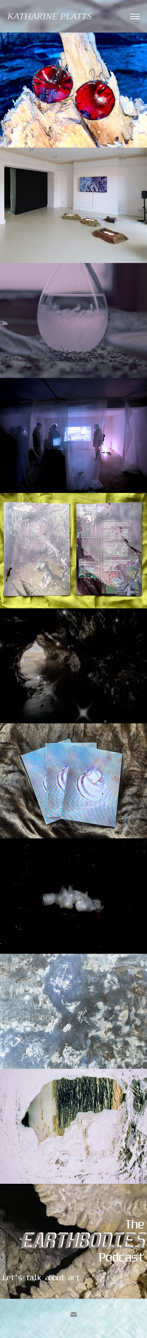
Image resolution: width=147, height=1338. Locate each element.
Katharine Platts (49, 16)
